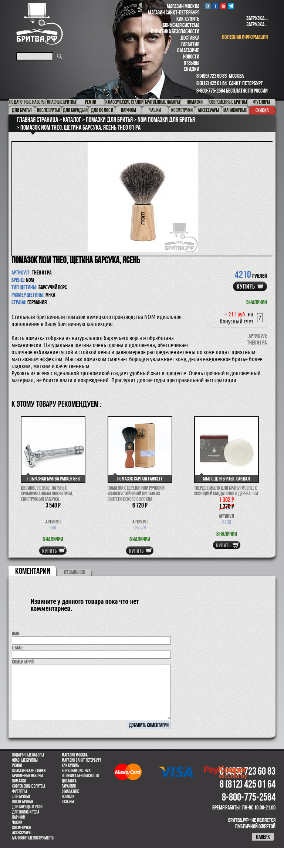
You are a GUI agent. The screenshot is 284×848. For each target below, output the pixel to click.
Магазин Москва (183, 6)
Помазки (19, 781)
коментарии (32, 571)
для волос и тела (25, 812)
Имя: (16, 633)
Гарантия (190, 44)
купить (246, 286)
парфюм (19, 817)
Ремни (17, 765)
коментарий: (23, 662)
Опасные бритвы (25, 760)
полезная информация (245, 37)
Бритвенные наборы (27, 775)
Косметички (21, 827)
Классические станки (28, 770)
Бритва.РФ (39, 24)
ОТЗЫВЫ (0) (74, 572)
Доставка (189, 37)
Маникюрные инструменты (33, 838)
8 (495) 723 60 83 (211, 76)
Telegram (231, 6)
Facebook (215, 6)
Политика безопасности (175, 31)
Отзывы (191, 63)
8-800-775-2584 (210, 90)
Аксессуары (21, 832)
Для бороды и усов (27, 806)
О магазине (188, 50)
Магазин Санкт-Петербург (173, 12)
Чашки (17, 822)
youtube (223, 6)
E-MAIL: (18, 648)
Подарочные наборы (28, 755)
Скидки (191, 69)
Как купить (187, 19)
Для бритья (21, 796)
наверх (263, 837)
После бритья (22, 801)
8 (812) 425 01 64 (211, 83)
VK (207, 6)
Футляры (19, 791)
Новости (191, 56)
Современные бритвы (28, 786)
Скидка (262, 110)
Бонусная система (181, 25)
